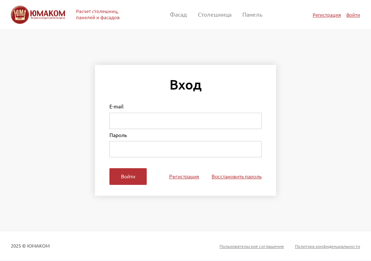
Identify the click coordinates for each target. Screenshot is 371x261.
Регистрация (327, 14)
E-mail (116, 106)
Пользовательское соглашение (252, 246)
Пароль (118, 135)
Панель (252, 14)
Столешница (215, 14)
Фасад (178, 14)
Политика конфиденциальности (327, 246)
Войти (353, 14)
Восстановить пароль (237, 176)
